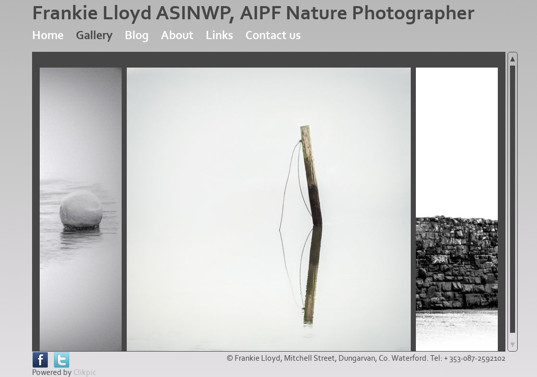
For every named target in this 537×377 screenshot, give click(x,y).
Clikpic (84, 372)
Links (219, 35)
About (177, 35)
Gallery (94, 35)
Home (48, 35)
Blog (137, 35)
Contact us (273, 35)
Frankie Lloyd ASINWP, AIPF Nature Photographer (253, 13)
